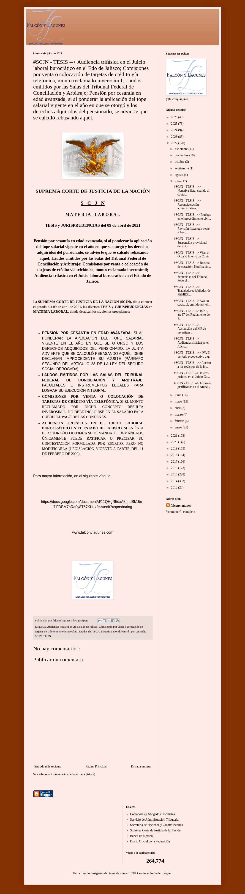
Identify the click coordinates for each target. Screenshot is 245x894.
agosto (179, 175)
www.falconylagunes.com (92, 532)
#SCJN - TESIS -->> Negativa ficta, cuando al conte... (192, 190)
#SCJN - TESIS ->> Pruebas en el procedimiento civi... (192, 216)
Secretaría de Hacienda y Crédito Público (156, 825)
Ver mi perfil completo (180, 511)
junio (178, 395)
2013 (174, 487)
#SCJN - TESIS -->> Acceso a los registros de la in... (192, 364)
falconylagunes (181, 505)
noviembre (182, 155)
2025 (174, 123)
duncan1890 (128, 873)
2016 (174, 468)
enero (179, 427)
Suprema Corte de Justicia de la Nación (155, 830)
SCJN (38, 636)
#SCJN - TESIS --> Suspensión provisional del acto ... (190, 242)
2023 (174, 136)
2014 (174, 481)
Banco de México (141, 836)
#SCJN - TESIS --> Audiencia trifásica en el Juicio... (191, 342)
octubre (180, 161)
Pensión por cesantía (133, 631)
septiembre (182, 168)
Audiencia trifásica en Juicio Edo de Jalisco (72, 626)
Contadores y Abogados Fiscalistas (152, 814)
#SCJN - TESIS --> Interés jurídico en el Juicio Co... (192, 375)
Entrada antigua (141, 766)
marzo (179, 414)
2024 (174, 130)
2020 (174, 442)
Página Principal (95, 766)
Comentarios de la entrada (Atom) (73, 774)
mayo (179, 401)
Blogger (166, 873)
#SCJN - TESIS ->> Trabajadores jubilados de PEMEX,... (192, 290)
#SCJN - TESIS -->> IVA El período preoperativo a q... (192, 354)
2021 (174, 435)
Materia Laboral (110, 631)
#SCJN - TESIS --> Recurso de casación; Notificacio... (192, 264)
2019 (174, 448)
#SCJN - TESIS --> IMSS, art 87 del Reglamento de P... (192, 314)
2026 (174, 117)
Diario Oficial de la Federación (150, 841)
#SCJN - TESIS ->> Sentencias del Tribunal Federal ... (190, 276)
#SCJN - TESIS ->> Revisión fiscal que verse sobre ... (192, 228)
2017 (174, 461)
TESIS (47, 636)
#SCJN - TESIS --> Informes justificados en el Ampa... (192, 385)
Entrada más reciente (47, 766)
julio (178, 181)
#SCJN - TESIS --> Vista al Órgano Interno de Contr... (192, 254)
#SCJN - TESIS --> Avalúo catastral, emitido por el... (192, 302)
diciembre (181, 149)
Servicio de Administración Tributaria (154, 819)
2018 (174, 455)
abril (178, 408)
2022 (174, 143)
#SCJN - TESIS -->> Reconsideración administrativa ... (187, 204)
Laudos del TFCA (89, 631)
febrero (180, 421)
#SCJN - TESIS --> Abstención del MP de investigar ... (190, 328)
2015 (174, 474)
